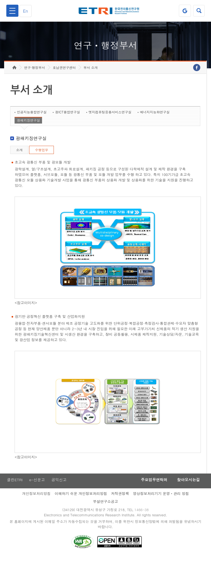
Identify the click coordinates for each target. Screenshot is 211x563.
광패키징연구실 (28, 125)
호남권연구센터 (64, 73)
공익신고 (59, 485)
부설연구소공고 (105, 507)
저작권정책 (120, 499)
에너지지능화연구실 (155, 117)
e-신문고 (37, 485)
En (26, 11)
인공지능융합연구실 (31, 117)
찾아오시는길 (187, 485)
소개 (19, 155)
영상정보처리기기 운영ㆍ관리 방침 (161, 499)
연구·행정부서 (34, 73)
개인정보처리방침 (36, 499)
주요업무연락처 (151, 485)
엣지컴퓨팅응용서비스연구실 (109, 117)
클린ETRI (14, 485)
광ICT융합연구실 (67, 117)
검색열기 (199, 11)
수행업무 (41, 155)
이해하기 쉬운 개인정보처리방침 (81, 499)
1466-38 (142, 515)
